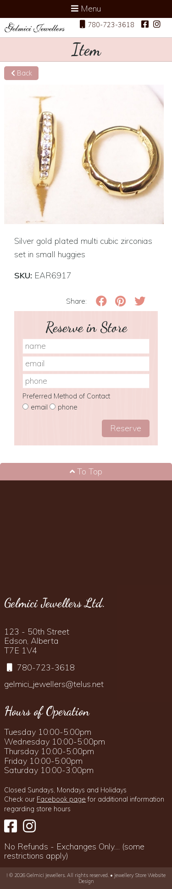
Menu (86, 8)
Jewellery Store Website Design (122, 878)
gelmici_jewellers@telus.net (54, 684)
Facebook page (61, 799)
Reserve (125, 428)
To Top (86, 471)
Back (21, 73)
